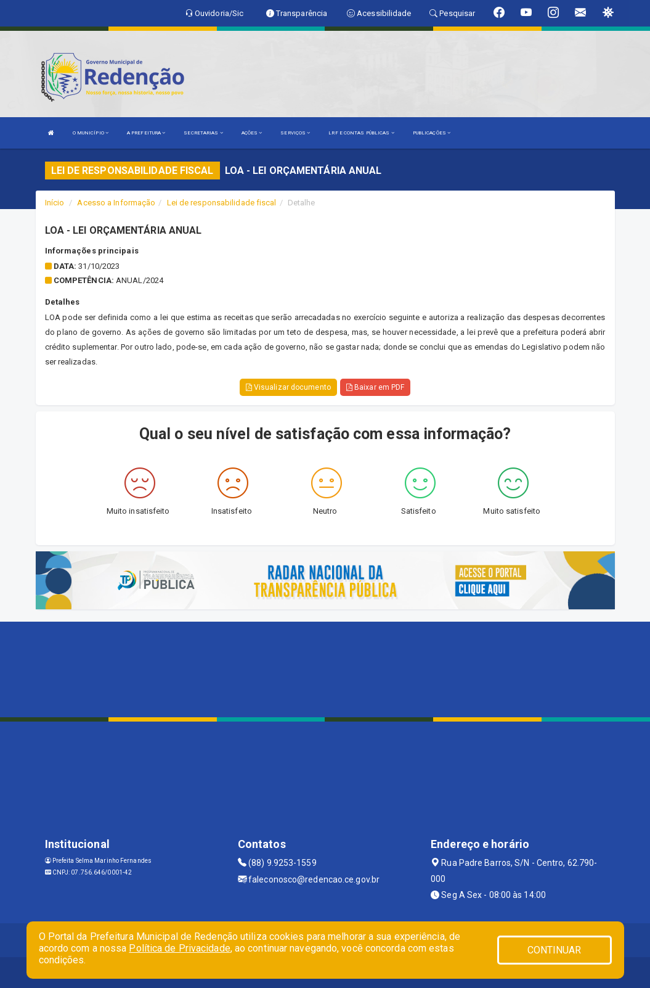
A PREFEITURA (146, 133)
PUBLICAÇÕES (431, 133)
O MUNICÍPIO (90, 133)
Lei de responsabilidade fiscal (222, 202)
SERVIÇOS (295, 133)
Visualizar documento (288, 387)
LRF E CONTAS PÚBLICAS (361, 133)
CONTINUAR (554, 950)
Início (55, 202)
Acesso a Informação (116, 202)
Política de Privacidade (179, 948)
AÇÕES (252, 133)
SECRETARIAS (203, 133)
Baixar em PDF (375, 387)
